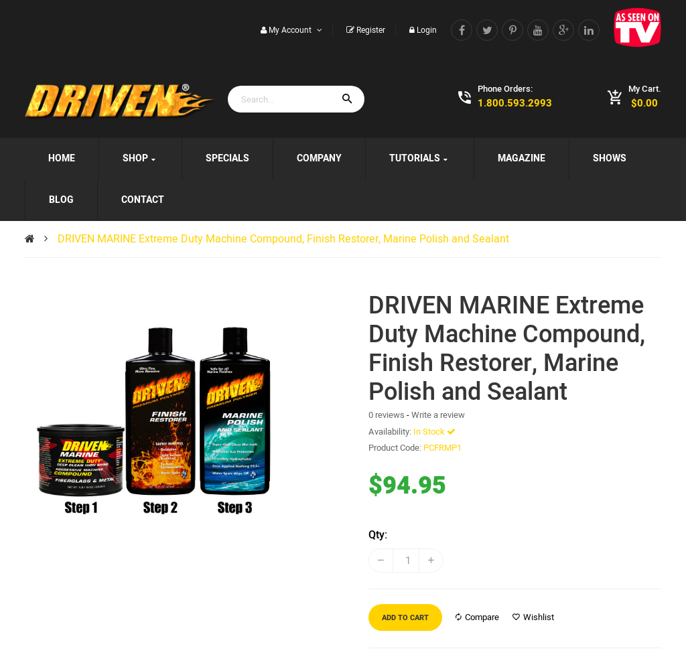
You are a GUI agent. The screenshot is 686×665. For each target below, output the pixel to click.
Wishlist (533, 617)
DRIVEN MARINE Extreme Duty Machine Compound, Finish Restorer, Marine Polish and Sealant (283, 239)
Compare (477, 617)
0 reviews (386, 415)
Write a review (438, 415)
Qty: (377, 535)
